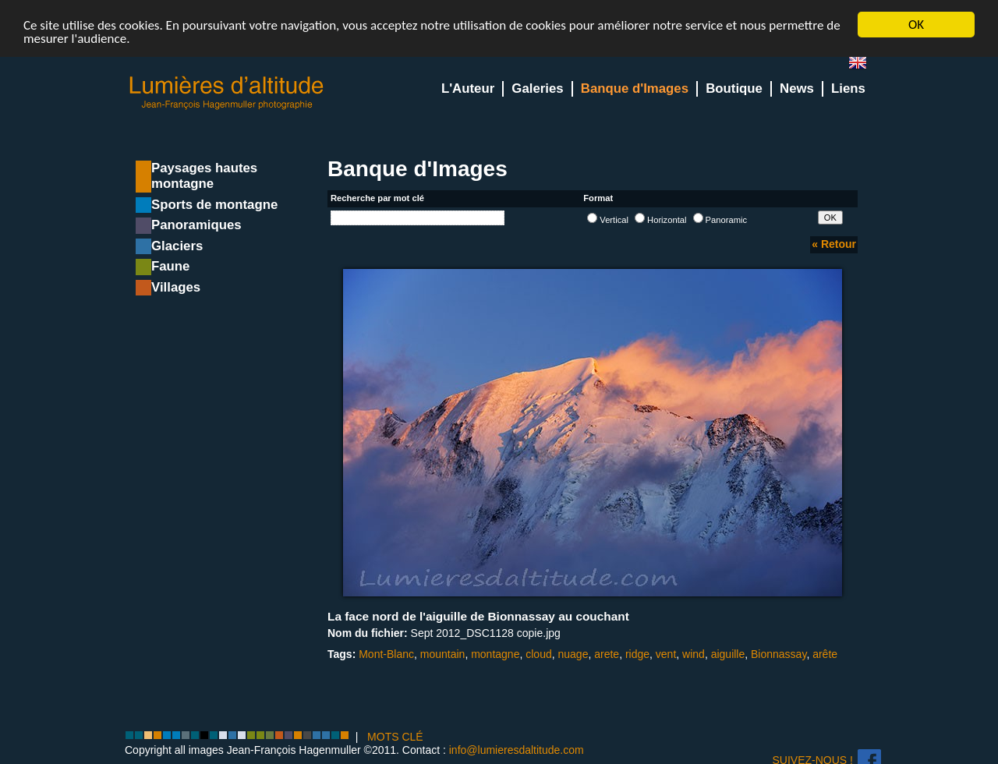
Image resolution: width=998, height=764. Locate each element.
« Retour (834, 244)
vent (666, 654)
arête (824, 654)
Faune (170, 266)
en (863, 66)
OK (916, 24)
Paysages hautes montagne (204, 176)
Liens (848, 88)
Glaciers (177, 246)
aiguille (728, 654)
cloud (538, 654)
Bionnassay (778, 654)
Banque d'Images (634, 88)
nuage (572, 654)
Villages (175, 287)
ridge (637, 654)
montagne (495, 654)
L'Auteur (467, 88)
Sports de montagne (214, 204)
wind (693, 654)
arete (606, 654)
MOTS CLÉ (395, 736)
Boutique (734, 88)
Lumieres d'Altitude (227, 93)
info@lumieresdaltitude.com (516, 750)
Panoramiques (196, 225)
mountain (442, 654)
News (797, 88)
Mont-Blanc (386, 654)
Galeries (537, 88)
